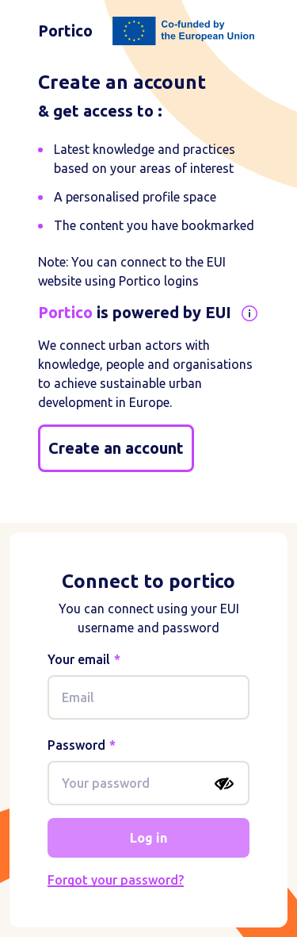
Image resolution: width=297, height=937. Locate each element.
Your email (79, 659)
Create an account (116, 448)
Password (76, 745)
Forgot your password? (116, 880)
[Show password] (224, 784)
